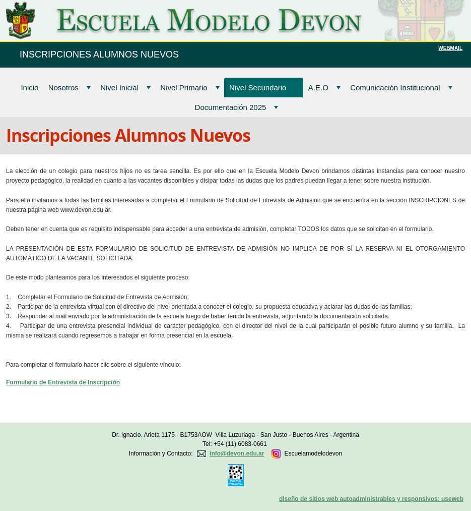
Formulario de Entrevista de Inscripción (63, 382)
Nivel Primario (189, 87)
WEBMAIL (450, 48)
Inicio (29, 87)
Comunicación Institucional (401, 87)
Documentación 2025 (237, 107)
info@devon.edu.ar (237, 453)
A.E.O (324, 87)
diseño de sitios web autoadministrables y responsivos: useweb (371, 498)
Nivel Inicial (125, 87)
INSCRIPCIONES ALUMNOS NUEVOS (99, 54)
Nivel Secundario (263, 87)
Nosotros (69, 87)
